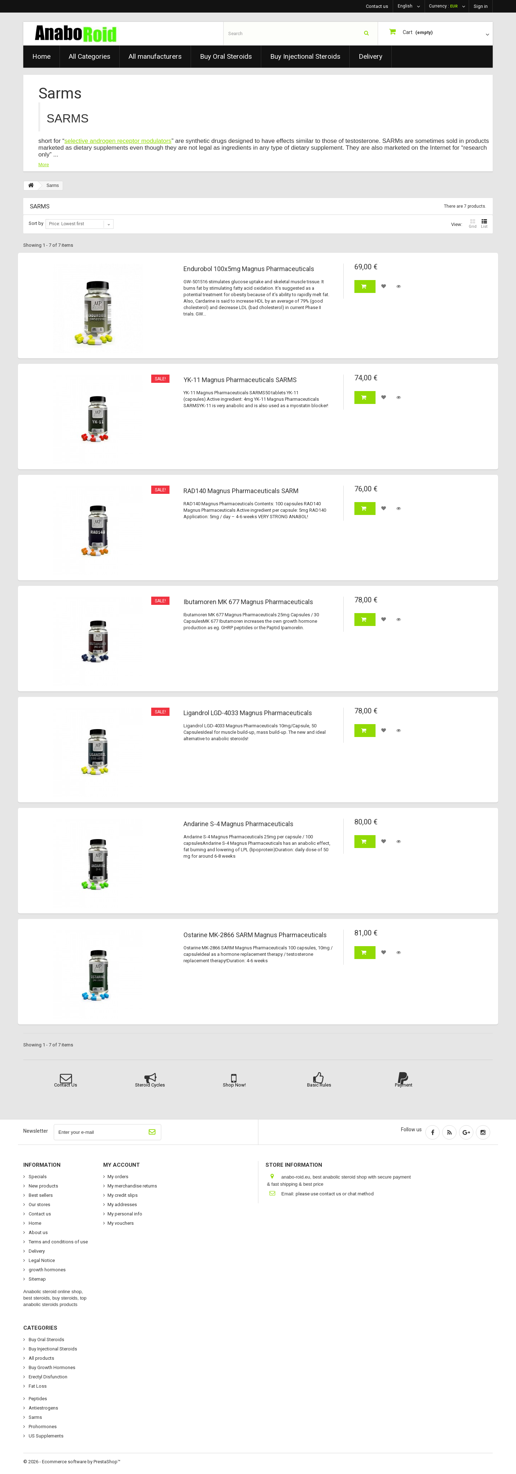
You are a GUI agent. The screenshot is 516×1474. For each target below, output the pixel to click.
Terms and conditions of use (58, 1241)
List (484, 224)
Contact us (377, 6)
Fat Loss (37, 1386)
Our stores (39, 1204)
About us (38, 1232)
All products (41, 1358)
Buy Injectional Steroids (305, 56)
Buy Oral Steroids (226, 56)
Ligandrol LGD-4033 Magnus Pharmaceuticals (247, 713)
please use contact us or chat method (335, 1193)
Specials (37, 1176)
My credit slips (123, 1195)
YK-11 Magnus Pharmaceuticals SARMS (240, 380)
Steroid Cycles (150, 1085)
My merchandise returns (132, 1186)
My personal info (125, 1214)
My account (121, 1165)
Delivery (370, 56)
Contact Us (65, 1085)
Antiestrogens (43, 1408)
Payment (403, 1085)
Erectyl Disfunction (47, 1376)
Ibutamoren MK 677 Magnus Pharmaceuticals (248, 602)
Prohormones (42, 1426)
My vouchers (121, 1223)
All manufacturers (155, 56)
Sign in (481, 6)
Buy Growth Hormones (51, 1367)
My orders (118, 1176)
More (43, 164)
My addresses (122, 1204)
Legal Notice (41, 1260)
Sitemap (37, 1279)
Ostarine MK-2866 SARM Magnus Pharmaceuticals (255, 935)
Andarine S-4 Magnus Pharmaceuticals (238, 824)
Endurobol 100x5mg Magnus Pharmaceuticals (248, 269)
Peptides (37, 1398)
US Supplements (45, 1436)
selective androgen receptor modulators (118, 141)
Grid (473, 224)
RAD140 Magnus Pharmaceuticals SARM (240, 491)
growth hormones (47, 1269)
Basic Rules (319, 1085)
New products (43, 1186)
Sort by (36, 223)
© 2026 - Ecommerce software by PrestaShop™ (71, 1461)
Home (41, 56)
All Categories (89, 56)
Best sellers (40, 1195)
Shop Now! (234, 1085)
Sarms (35, 1417)
